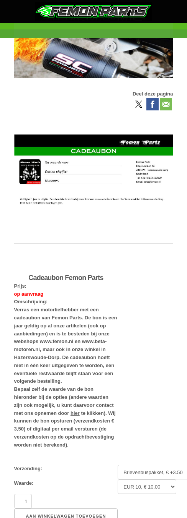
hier (75, 413)
